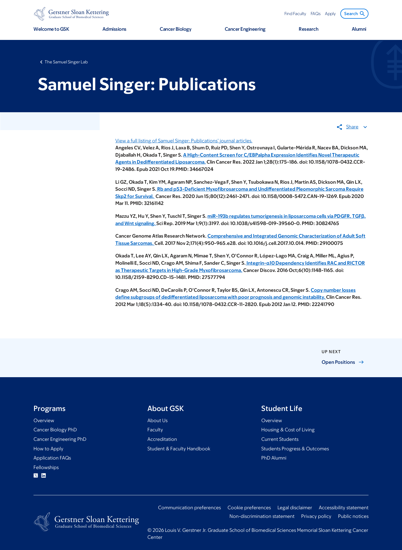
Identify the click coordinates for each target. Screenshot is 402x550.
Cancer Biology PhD (55, 429)
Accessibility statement (343, 507)
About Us (157, 420)
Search (355, 13)
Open (343, 362)
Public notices (353, 516)
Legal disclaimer (294, 507)
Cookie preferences (249, 507)
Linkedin (43, 475)
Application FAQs (52, 458)
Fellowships (46, 467)
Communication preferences (189, 507)
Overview (44, 420)
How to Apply (48, 448)
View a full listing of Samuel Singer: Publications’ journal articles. (183, 140)
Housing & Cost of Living (288, 429)
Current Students (279, 439)
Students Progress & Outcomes (295, 448)
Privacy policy (316, 516)
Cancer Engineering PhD (60, 439)
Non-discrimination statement (262, 516)
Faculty (155, 429)
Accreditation (162, 439)
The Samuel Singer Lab (66, 61)
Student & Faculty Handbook (178, 448)
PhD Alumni (273, 458)
